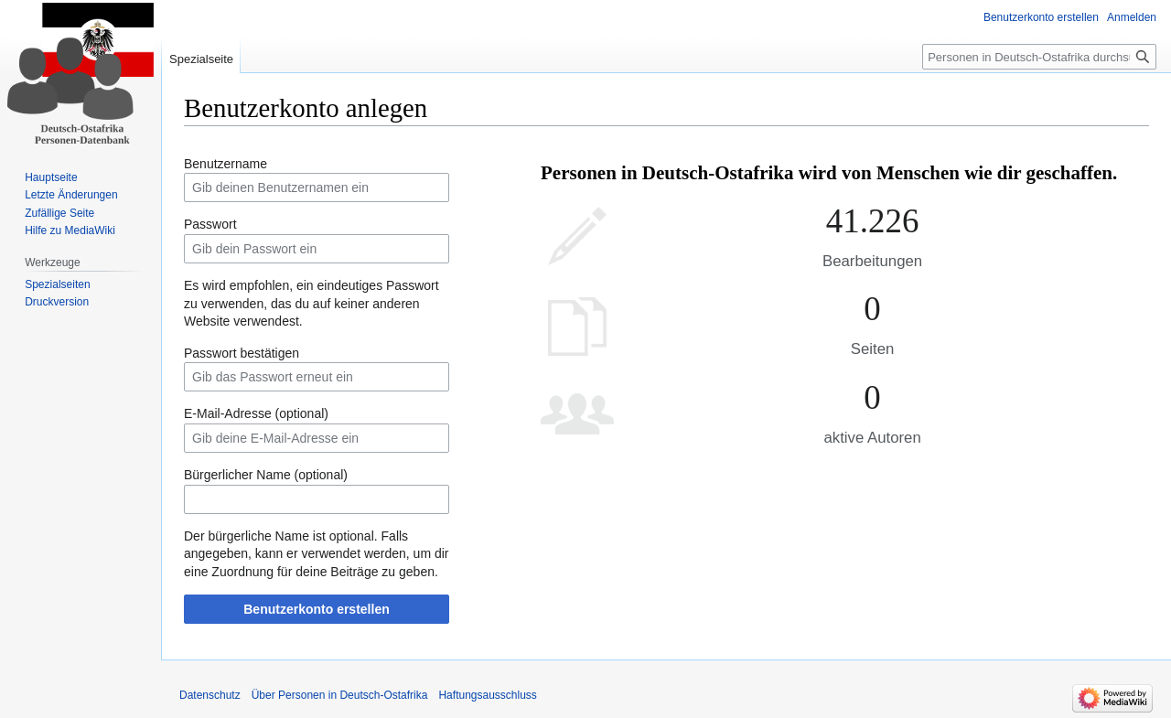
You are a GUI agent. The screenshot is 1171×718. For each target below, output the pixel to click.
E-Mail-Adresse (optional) (256, 413)
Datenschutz (210, 695)
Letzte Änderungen (71, 194)
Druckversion (57, 301)
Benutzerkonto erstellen (316, 609)
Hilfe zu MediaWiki (70, 230)
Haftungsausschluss (487, 695)
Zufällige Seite (59, 213)
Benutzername (225, 163)
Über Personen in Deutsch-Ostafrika (340, 695)
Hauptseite (51, 177)
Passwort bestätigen (241, 353)
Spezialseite (201, 59)
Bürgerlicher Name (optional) (266, 474)
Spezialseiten (57, 284)
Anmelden (1131, 17)
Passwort (210, 224)
